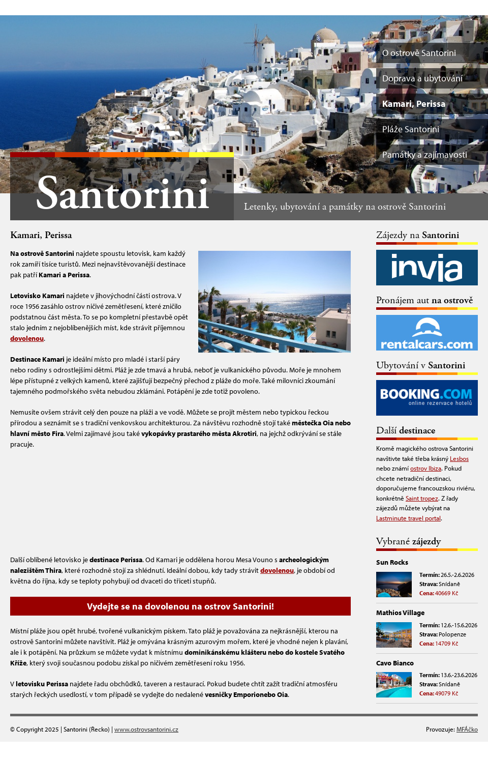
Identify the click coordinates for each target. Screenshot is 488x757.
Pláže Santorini (410, 129)
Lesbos (459, 458)
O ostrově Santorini (419, 53)
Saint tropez (422, 498)
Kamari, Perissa (414, 103)
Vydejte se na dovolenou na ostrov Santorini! (180, 606)
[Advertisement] (180, 500)
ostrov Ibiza (425, 468)
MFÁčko (467, 729)
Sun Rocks (392, 562)
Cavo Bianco (395, 662)
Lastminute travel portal (408, 518)
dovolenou (27, 338)
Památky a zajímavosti (424, 154)
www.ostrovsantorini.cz (146, 729)
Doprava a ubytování (422, 78)
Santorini (122, 194)
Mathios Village (400, 612)
